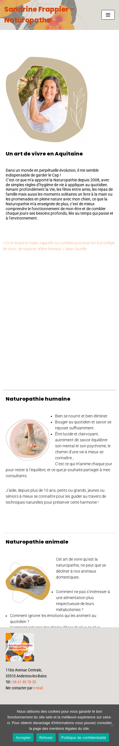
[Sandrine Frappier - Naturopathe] (48, 15)
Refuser (46, 737)
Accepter (23, 737)
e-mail (38, 688)
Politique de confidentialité (83, 737)
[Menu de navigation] (108, 15)
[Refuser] (112, 725)
